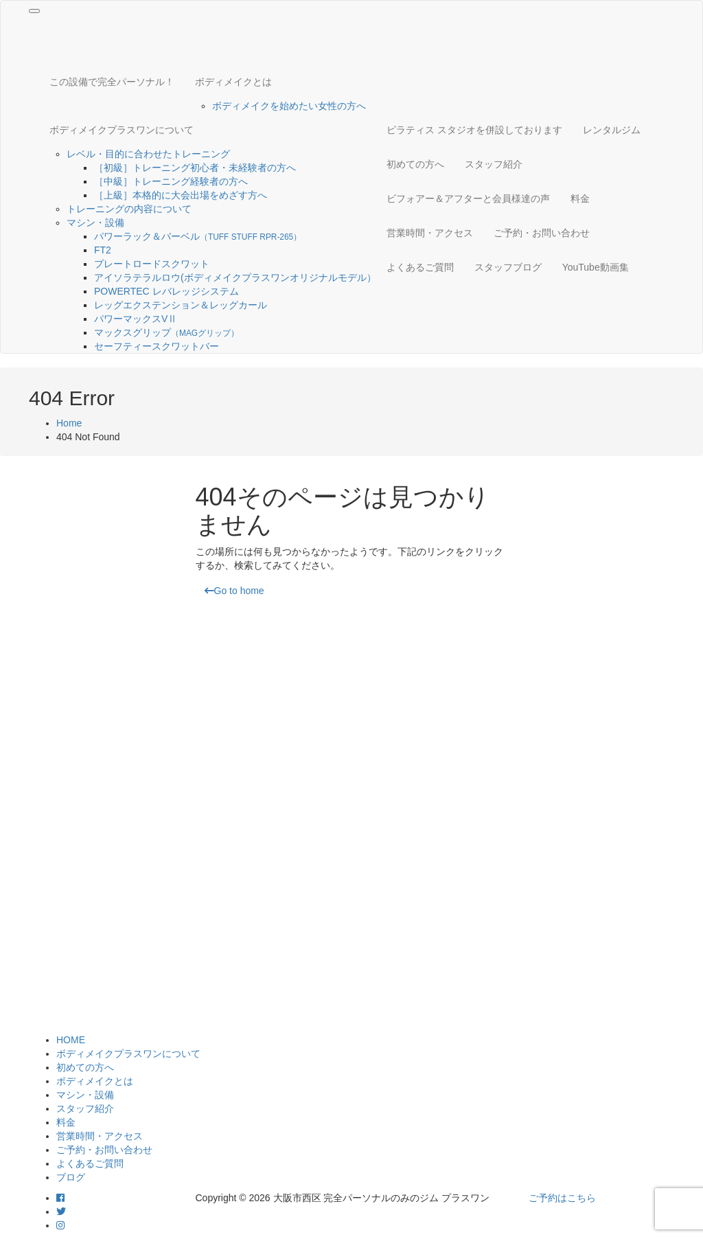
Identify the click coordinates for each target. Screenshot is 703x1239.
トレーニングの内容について (129, 208)
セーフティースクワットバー (156, 346)
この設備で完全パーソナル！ (111, 81)
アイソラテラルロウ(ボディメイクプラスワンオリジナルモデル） (235, 277)
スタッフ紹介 (493, 164)
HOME (70, 1039)
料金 (580, 198)
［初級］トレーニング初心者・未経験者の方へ (195, 167)
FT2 (102, 250)
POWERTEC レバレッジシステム (166, 291)
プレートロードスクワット (151, 263)
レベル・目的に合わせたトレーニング (148, 153)
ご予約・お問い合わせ (542, 232)
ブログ (70, 1177)
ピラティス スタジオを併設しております (474, 129)
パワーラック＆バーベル (197, 236)
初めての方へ (415, 164)
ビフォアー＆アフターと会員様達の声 (468, 198)
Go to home (234, 590)
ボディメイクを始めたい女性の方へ (289, 105)
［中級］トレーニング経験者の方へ (171, 181)
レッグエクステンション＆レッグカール (180, 304)
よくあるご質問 (420, 267)
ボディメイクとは (233, 81)
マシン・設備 (95, 222)
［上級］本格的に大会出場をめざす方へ (180, 195)
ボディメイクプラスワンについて (121, 129)
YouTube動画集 (595, 267)
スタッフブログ (508, 267)
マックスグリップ (166, 332)
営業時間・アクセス (430, 232)
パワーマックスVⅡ (140, 318)
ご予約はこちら (562, 1197)
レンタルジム (612, 129)
